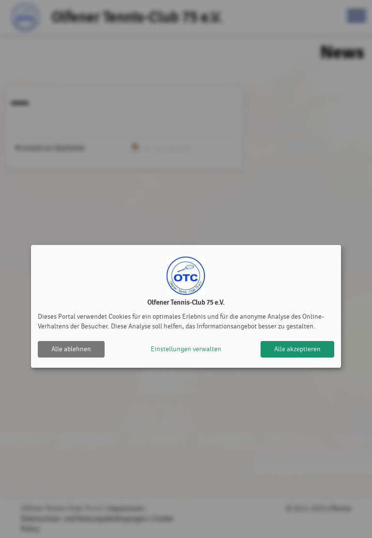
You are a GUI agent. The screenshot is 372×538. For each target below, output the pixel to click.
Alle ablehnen (71, 349)
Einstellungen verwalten (186, 349)
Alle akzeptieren (297, 349)
